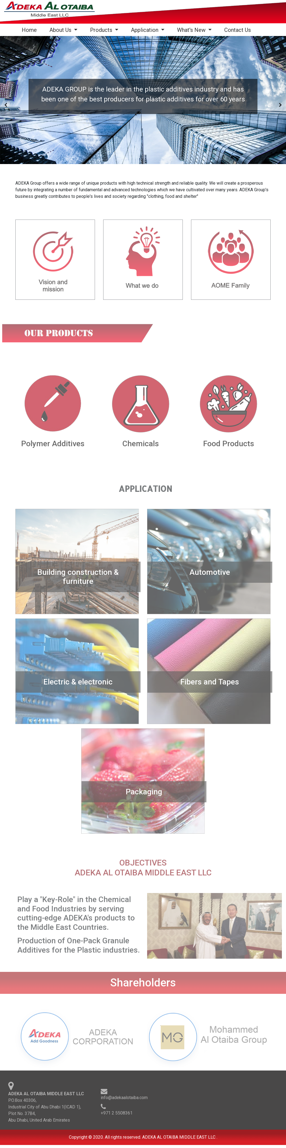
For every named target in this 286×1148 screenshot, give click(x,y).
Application (145, 30)
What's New (192, 30)
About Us (61, 30)
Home (30, 29)
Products (102, 30)
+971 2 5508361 (117, 1115)
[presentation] (5, 105)
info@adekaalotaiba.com (124, 1100)
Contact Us (237, 30)
